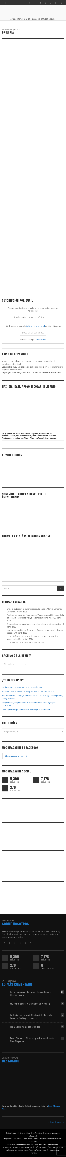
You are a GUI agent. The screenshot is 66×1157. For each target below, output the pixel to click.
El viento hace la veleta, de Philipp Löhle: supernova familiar (28, 691)
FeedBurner (41, 339)
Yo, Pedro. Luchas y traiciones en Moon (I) (30, 1003)
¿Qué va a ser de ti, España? (19, 642)
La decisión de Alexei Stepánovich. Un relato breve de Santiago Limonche (31, 1016)
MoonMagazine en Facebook (20, 748)
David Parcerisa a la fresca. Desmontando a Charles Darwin (30, 993)
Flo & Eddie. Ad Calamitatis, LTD (25, 1026)
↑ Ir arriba (33, 1153)
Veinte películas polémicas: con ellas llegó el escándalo (26, 709)
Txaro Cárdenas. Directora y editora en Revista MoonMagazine (32, 1040)
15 (62, 1038)
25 (62, 992)
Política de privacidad (35, 326)
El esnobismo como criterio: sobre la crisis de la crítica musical (34, 624)
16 (62, 1003)
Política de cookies (56, 1122)
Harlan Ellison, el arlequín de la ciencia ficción (22, 687)
